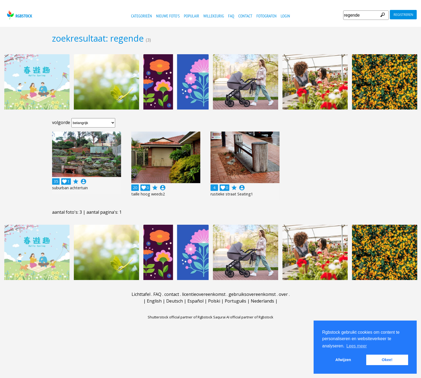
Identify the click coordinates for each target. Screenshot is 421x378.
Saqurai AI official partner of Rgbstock (243, 317)
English (154, 301)
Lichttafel (141, 294)
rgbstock (19, 15)
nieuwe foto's (168, 16)
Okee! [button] (387, 360)
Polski (214, 301)
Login (285, 16)
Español (195, 301)
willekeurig (213, 16)
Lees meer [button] (356, 346)
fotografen (266, 16)
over (283, 294)
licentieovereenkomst (204, 294)
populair (191, 16)
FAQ (231, 16)
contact (245, 16)
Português (235, 301)
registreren (403, 14)
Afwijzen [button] (343, 360)
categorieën (141, 16)
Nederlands (262, 301)
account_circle (83, 181)
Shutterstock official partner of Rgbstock (180, 317)
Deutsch (174, 301)
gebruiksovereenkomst (252, 294)
